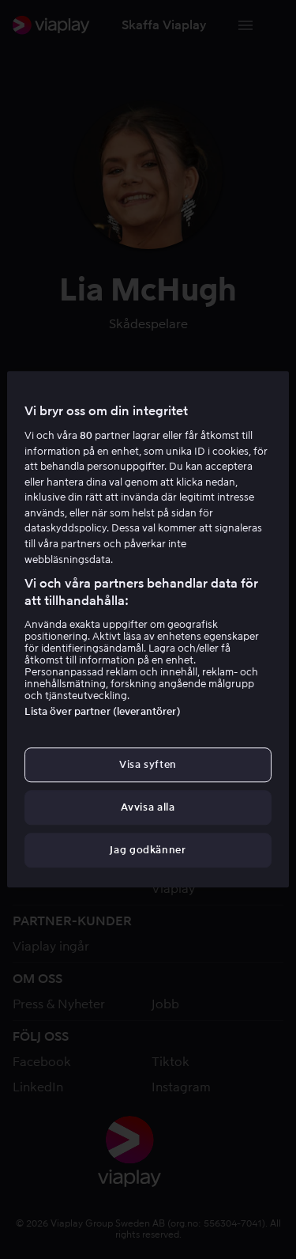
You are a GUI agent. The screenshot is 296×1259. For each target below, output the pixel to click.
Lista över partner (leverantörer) (102, 711)
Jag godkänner (147, 850)
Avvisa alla (147, 807)
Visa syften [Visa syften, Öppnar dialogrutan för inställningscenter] (148, 764)
